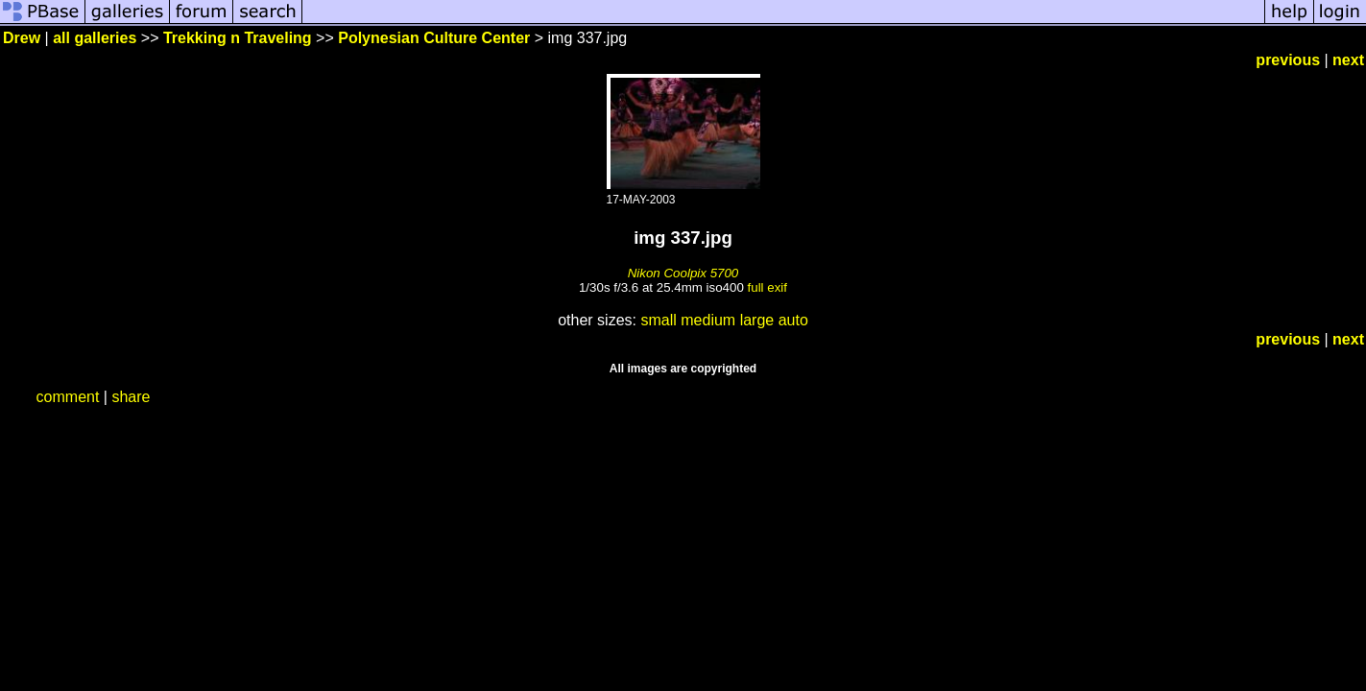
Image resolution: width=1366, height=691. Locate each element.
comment (68, 397)
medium (708, 320)
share (130, 397)
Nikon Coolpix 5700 (683, 273)
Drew (21, 38)
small (658, 320)
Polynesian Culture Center (434, 38)
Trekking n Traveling (237, 38)
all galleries (94, 38)
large (757, 320)
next (1348, 60)
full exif (767, 287)
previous (1288, 60)
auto (793, 320)
